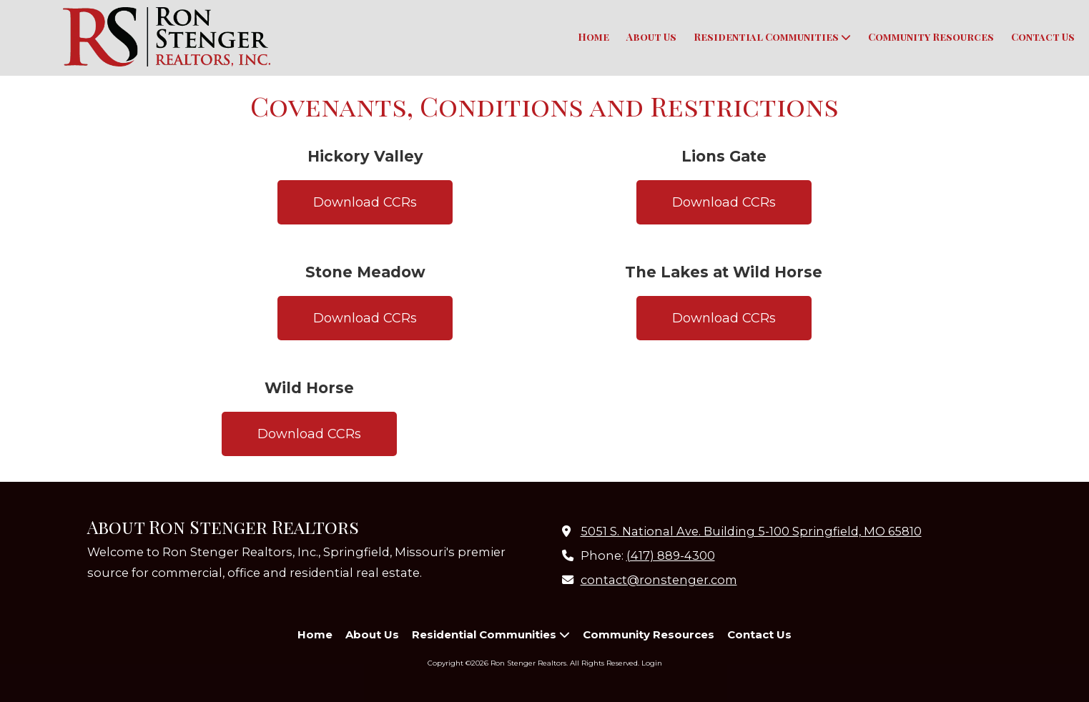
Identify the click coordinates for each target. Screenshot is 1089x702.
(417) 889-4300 (670, 555)
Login (651, 663)
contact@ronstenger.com (659, 580)
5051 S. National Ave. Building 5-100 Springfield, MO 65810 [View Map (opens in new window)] (751, 531)
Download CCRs (365, 202)
